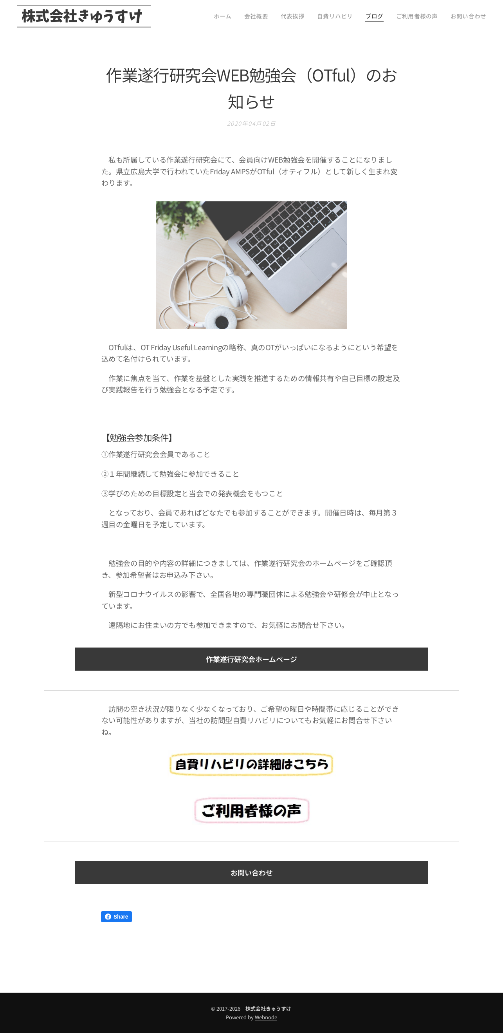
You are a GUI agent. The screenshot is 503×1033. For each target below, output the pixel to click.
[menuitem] (249, 16)
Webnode (266, 1017)
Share (116, 917)
